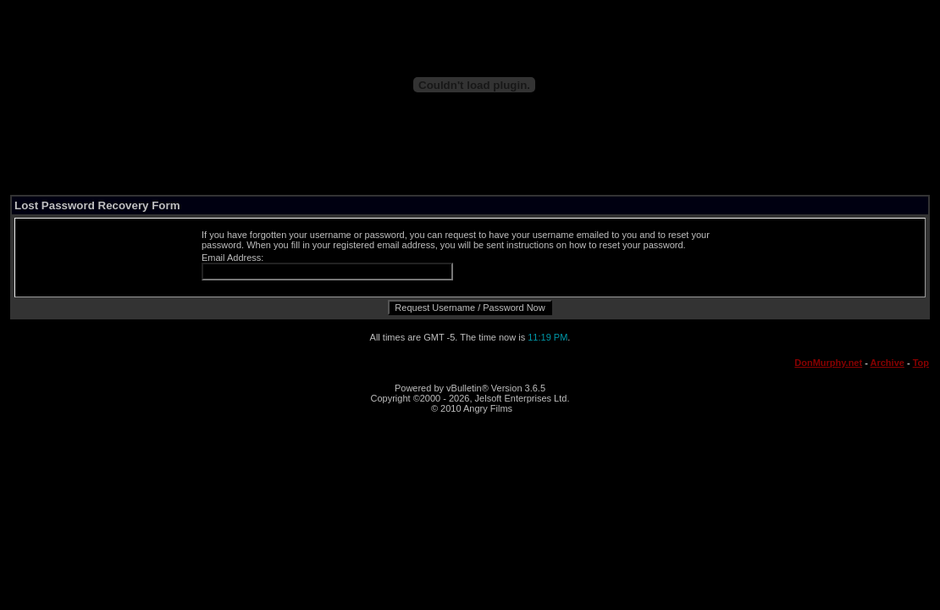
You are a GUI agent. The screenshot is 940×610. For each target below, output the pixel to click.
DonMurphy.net (828, 363)
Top (921, 363)
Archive (887, 363)
